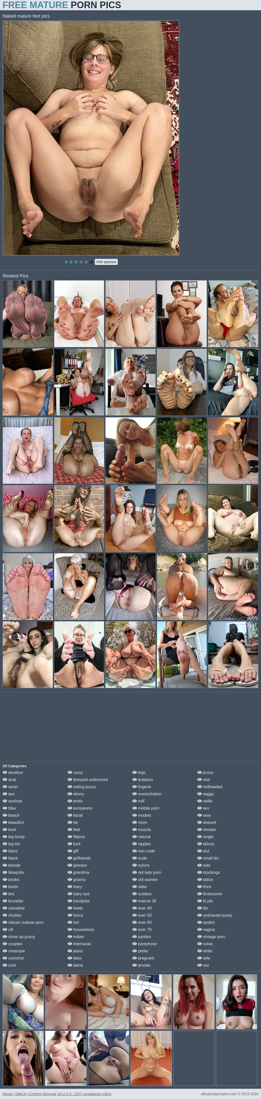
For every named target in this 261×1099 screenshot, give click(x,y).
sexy (204, 815)
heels (75, 908)
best (9, 829)
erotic (75, 801)
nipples (141, 844)
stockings (208, 872)
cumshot (13, 958)
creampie (14, 951)
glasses (77, 865)
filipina (76, 837)
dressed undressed (88, 779)
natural (141, 837)
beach (11, 815)
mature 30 (144, 901)
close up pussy (19, 937)
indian (76, 937)
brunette (13, 901)
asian (10, 787)
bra (8, 894)
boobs (11, 879)
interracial (79, 944)
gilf (73, 851)
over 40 (142, 908)
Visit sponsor (106, 262)
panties (141, 937)
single (205, 837)
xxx (203, 965)
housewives (81, 929)
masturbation (147, 794)
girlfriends (79, 858)
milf (138, 801)
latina (75, 965)
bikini (10, 851)
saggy (205, 794)
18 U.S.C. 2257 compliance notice (84, 1094)
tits (202, 908)
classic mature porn (23, 922)
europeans (80, 808)
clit (8, 929)
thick (204, 887)
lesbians (142, 779)
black (10, 858)
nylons (141, 865)
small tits (208, 858)
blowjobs (13, 872)
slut (203, 851)
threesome (209, 894)
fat (73, 822)
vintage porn (211, 937)
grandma (78, 872)
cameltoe (14, 908)
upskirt (206, 922)
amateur (13, 772)
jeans (75, 951)
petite (140, 951)
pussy (205, 772)
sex (203, 808)
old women (145, 879)
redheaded (210, 787)
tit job (205, 901)
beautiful (13, 822)
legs (139, 772)
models (141, 815)
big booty (14, 837)
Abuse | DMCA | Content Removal (29, 1094)
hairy (75, 887)
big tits (11, 844)
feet (74, 829)
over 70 (142, 929)
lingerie (141, 787)
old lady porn (146, 872)
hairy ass (78, 894)
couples (12, 944)
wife (203, 958)
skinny (206, 844)
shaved (206, 822)
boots (10, 887)
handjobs (79, 901)
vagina (206, 929)
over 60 (142, 922)
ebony (76, 794)
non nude (143, 851)
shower (206, 829)
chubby (12, 915)
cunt (9, 965)
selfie (205, 801)
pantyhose (144, 944)
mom (139, 822)
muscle (141, 829)
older (139, 887)
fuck (74, 844)
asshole (12, 801)
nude (139, 858)
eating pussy (82, 787)
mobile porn (145, 808)
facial (75, 815)
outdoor (142, 894)
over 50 (142, 915)
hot (73, 922)
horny (75, 915)
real (203, 779)
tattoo (205, 879)
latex (75, 958)
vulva (205, 944)
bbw (9, 808)
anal (9, 779)
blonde (12, 865)
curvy (75, 772)
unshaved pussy (214, 915)
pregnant (143, 958)
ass (9, 794)
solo (204, 865)
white (205, 951)
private (141, 965)
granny (77, 879)
